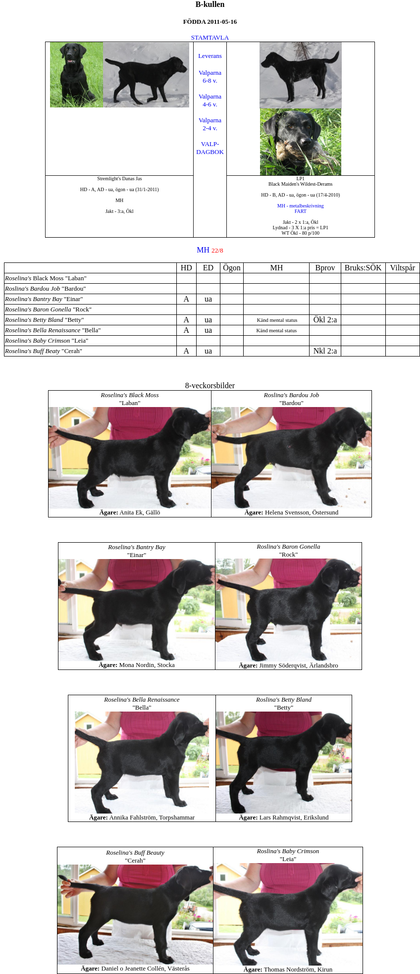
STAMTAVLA (210, 37)
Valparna (210, 96)
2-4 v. (210, 128)
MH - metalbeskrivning (300, 205)
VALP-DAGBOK (210, 147)
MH (203, 250)
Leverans (210, 55)
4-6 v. (210, 104)
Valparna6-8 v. (210, 76)
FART (301, 211)
